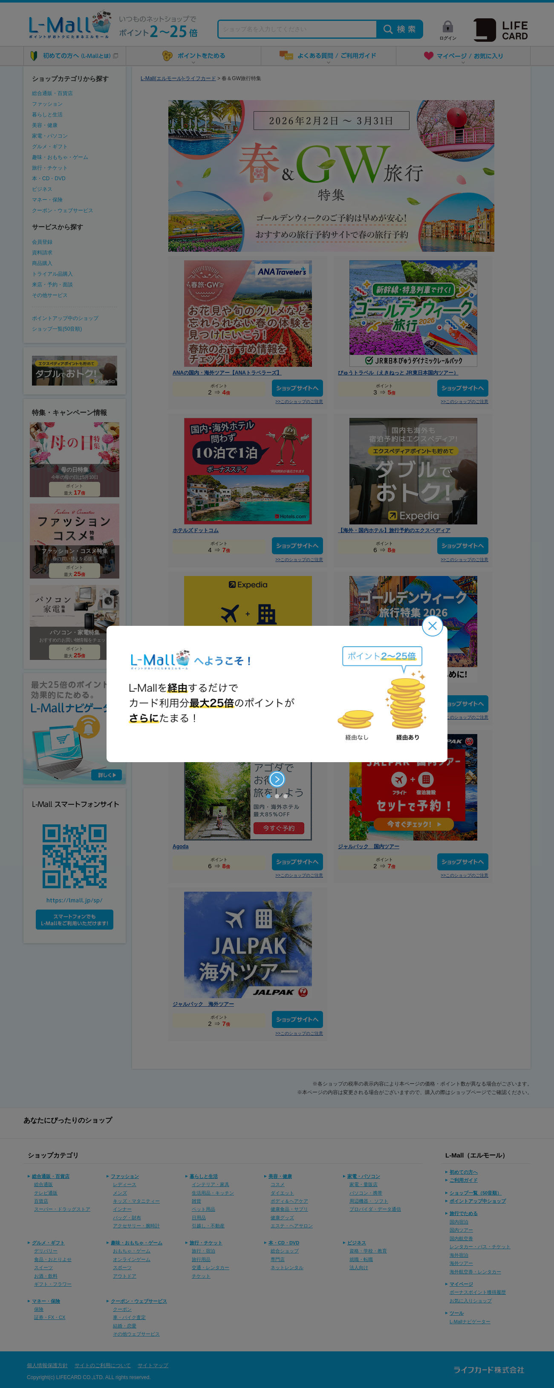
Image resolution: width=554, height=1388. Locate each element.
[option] (277, 694)
